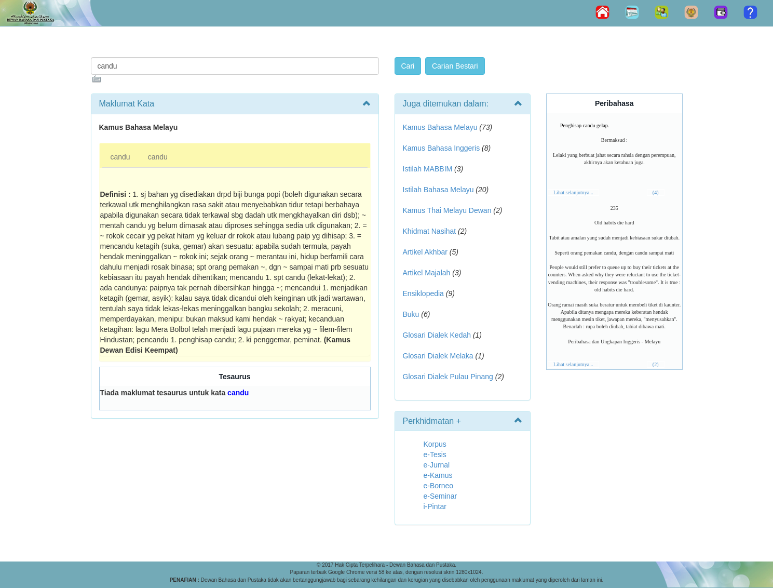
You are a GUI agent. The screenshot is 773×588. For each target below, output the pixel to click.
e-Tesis (435, 454)
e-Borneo (439, 486)
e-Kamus (438, 475)
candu (120, 157)
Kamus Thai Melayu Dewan (447, 210)
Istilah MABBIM (428, 169)
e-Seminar (440, 496)
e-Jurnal (437, 465)
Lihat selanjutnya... (573, 192)
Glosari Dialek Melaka (438, 356)
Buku (411, 314)
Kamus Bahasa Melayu (441, 127)
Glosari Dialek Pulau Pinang (448, 376)
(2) (656, 364)
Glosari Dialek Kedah (437, 335)
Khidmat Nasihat (429, 231)
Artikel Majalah (427, 273)
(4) (656, 192)
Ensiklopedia (423, 293)
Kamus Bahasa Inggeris (441, 148)
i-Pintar (435, 506)
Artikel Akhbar (425, 252)
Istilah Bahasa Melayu (438, 189)
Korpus (435, 444)
